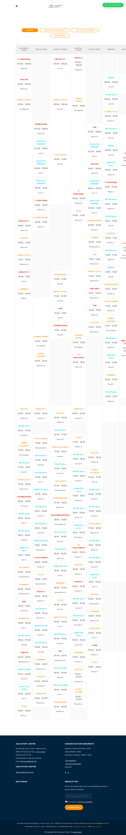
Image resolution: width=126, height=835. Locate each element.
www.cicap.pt (96, 826)
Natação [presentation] (60, 36)
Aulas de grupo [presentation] (85, 30)
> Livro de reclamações (73, 764)
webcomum (77, 832)
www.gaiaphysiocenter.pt (24, 772)
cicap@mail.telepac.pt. (80, 826)
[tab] (30, 30)
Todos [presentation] (30, 30)
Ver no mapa (40, 752)
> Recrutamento (70, 761)
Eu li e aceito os (78, 802)
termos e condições (85, 802)
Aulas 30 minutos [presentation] (54, 30)
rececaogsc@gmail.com (28, 761)
